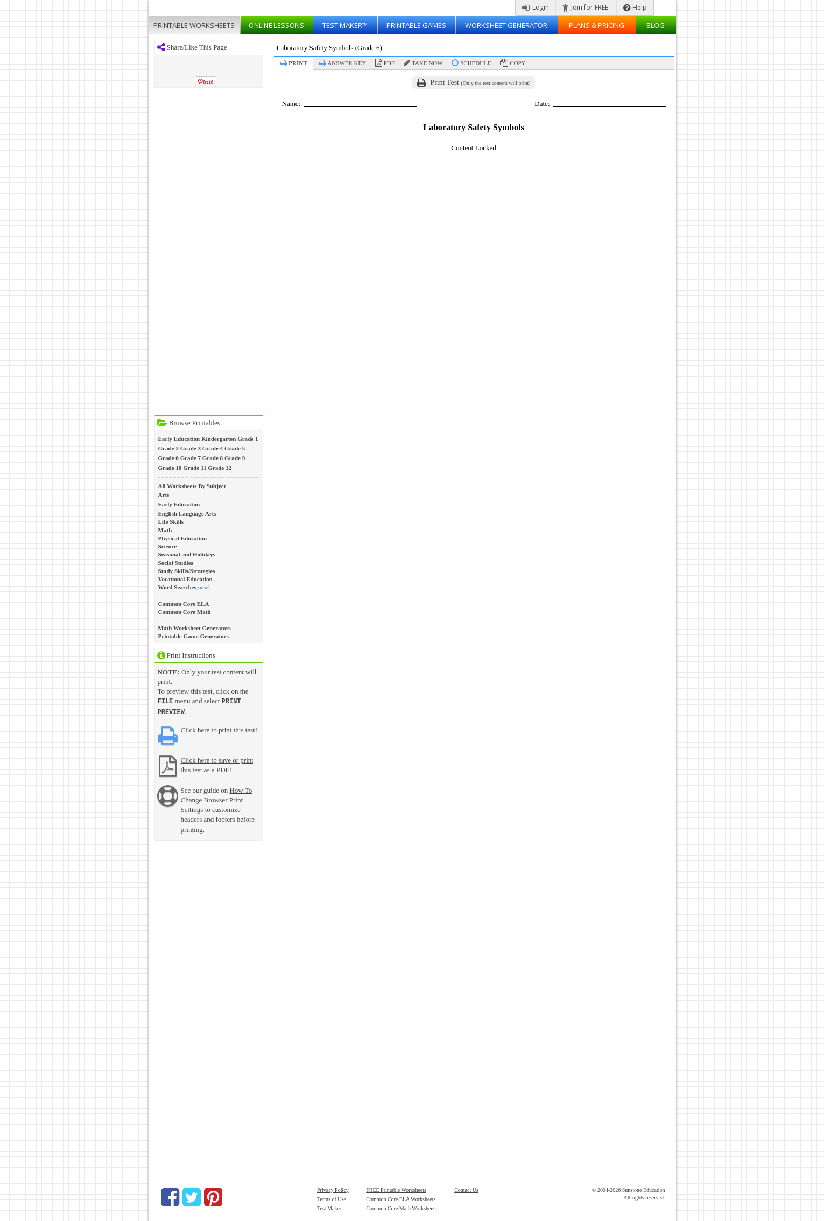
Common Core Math (184, 612)
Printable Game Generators (193, 636)
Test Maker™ (345, 25)
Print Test (444, 83)
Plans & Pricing (596, 25)
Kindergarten (218, 438)
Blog (655, 25)
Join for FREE (585, 7)
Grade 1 (247, 438)
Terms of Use (331, 1198)
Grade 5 (234, 448)
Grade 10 (170, 467)
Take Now (427, 63)
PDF (389, 63)
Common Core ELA (183, 604)
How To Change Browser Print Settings (216, 799)
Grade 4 (212, 448)
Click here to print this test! (219, 729)
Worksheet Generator (506, 25)
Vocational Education (185, 579)
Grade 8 (212, 458)
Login (535, 7)
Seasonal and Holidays (186, 554)
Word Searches (177, 587)
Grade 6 (168, 458)
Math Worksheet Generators (194, 628)
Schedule (475, 63)
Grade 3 (190, 448)
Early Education (179, 438)
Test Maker (329, 1207)
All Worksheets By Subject (192, 486)
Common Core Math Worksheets (401, 1207)
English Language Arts (187, 513)
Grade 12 (219, 467)
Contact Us (466, 1189)
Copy (517, 63)
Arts (164, 494)
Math (165, 530)
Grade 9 (234, 458)
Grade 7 (190, 458)
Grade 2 (168, 448)
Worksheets (194, 25)
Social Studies (175, 563)
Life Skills (171, 521)
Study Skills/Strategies (186, 571)
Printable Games (416, 25)
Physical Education (182, 538)
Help (635, 7)
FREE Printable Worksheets (396, 1189)
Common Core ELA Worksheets (400, 1198)
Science (167, 546)
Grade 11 (194, 467)
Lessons (276, 25)
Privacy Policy (333, 1189)
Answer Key (346, 63)
